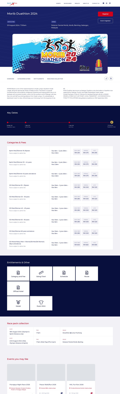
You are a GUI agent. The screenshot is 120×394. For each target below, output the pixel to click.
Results (76, 3)
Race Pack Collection (55, 79)
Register (105, 14)
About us (85, 3)
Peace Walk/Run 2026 (45, 369)
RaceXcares (66, 3)
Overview (10, 79)
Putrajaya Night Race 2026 (18, 370)
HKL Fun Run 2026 (70, 369)
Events (56, 3)
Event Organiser (105, 21)
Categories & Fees (24, 79)
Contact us (95, 3)
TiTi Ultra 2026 (95, 369)
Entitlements (39, 79)
